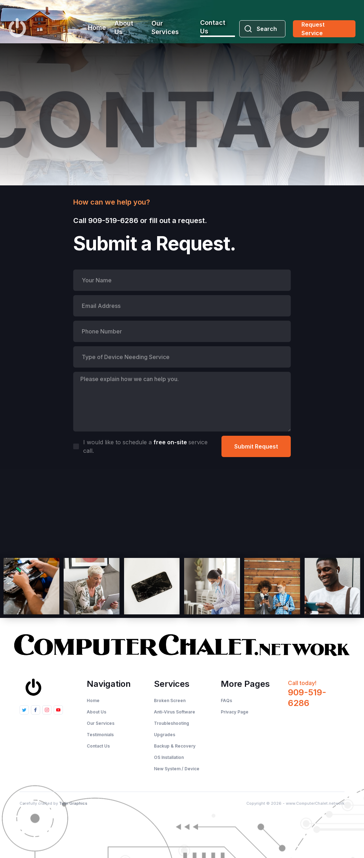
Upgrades (164, 734)
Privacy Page (234, 712)
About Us (123, 28)
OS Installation (169, 757)
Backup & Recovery (175, 746)
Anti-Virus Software (174, 712)
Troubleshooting (171, 723)
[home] (17, 27)
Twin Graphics (73, 803)
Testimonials (100, 734)
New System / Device (176, 768)
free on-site (171, 442)
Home (97, 27)
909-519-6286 (113, 220)
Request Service (313, 29)
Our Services (165, 28)
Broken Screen (170, 700)
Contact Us (212, 27)
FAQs (226, 700)
